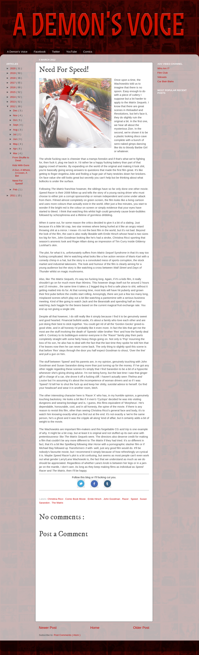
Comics (87, 51)
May (15, 144)
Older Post (141, 628)
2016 (13, 87)
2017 (13, 82)
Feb (15, 189)
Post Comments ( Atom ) (67, 635)
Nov (15, 115)
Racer (125, 499)
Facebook (40, 51)
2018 (13, 78)
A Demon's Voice (17, 51)
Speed (135, 499)
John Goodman (112, 499)
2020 (13, 68)
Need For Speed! (17, 182)
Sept (16, 124)
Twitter (56, 51)
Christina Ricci (56, 499)
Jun (15, 139)
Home (94, 628)
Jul (15, 134)
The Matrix (57, 502)
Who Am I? (163, 68)
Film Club (162, 72)
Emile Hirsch (95, 499)
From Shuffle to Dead (20, 159)
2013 (13, 101)
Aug (15, 129)
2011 (13, 195)
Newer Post (48, 628)
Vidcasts (162, 77)
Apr (15, 148)
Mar (15, 153)
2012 (13, 106)
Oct (15, 120)
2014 (13, 97)
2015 (13, 92)
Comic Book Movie (75, 499)
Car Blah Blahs (165, 81)
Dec (15, 110)
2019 (13, 73)
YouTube (71, 51)
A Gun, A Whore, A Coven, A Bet (21, 173)
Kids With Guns (20, 165)
